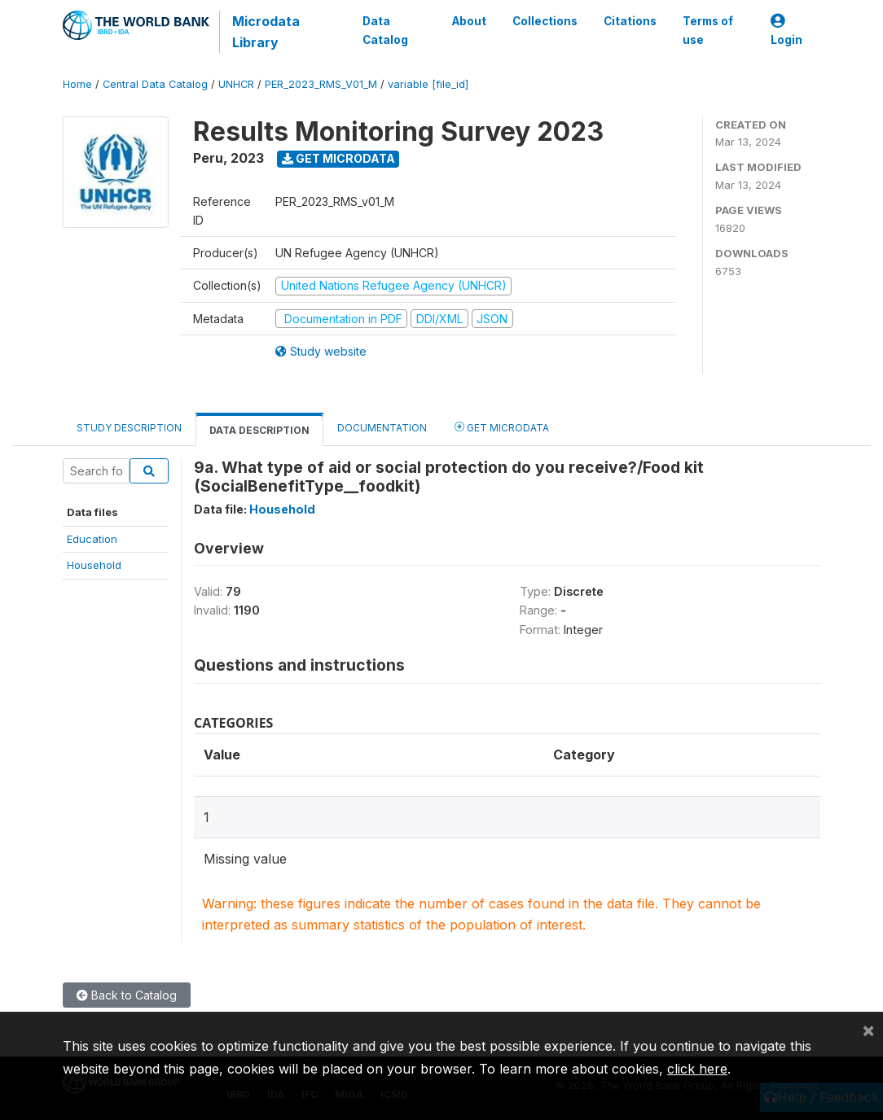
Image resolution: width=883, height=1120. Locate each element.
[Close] (868, 1029)
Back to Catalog (127, 995)
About (469, 21)
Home (77, 84)
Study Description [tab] (129, 428)
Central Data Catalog (155, 84)
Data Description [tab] (259, 430)
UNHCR (236, 84)
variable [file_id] (428, 84)
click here (697, 1069)
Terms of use (708, 30)
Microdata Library (266, 31)
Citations (630, 21)
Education (92, 538)
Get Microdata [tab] (502, 427)
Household (94, 564)
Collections (545, 21)
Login (786, 30)
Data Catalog (385, 30)
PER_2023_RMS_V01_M (321, 84)
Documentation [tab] (382, 428)
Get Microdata (338, 158)
